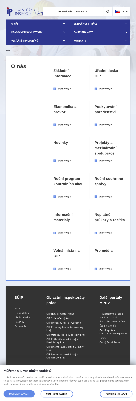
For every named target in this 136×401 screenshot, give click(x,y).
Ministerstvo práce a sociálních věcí (112, 315)
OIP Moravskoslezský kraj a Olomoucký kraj (62, 356)
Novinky (19, 321)
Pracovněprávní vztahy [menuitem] (26, 32)
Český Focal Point (110, 342)
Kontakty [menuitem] (80, 40)
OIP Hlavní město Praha (60, 313)
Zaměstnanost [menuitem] (83, 32)
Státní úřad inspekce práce (25, 11)
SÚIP (17, 308)
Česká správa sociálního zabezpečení (113, 332)
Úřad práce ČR (108, 325)
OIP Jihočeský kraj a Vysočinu (63, 322)
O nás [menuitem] (15, 23)
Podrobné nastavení (116, 393)
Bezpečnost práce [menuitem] (85, 23)
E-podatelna (22, 313)
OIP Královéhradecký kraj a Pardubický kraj (62, 341)
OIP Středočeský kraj (58, 318)
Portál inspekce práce (112, 321)
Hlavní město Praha (71, 11)
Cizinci (103, 338)
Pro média (20, 326)
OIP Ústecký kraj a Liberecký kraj (65, 334)
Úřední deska (22, 317)
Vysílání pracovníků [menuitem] (24, 40)
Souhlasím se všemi (19, 393)
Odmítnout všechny (56, 393)
